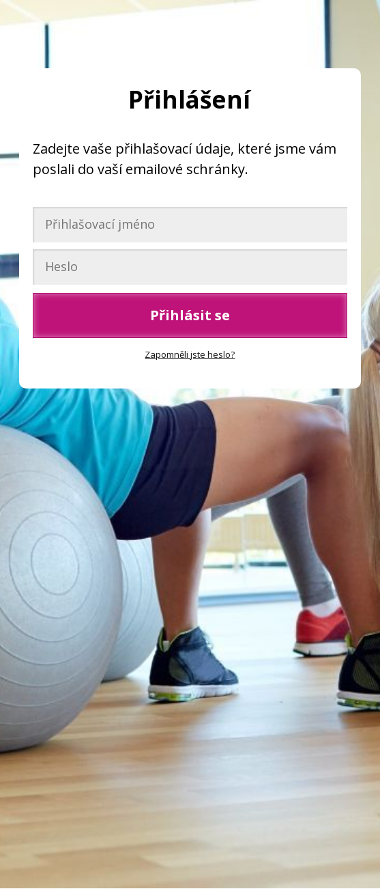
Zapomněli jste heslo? (190, 354)
